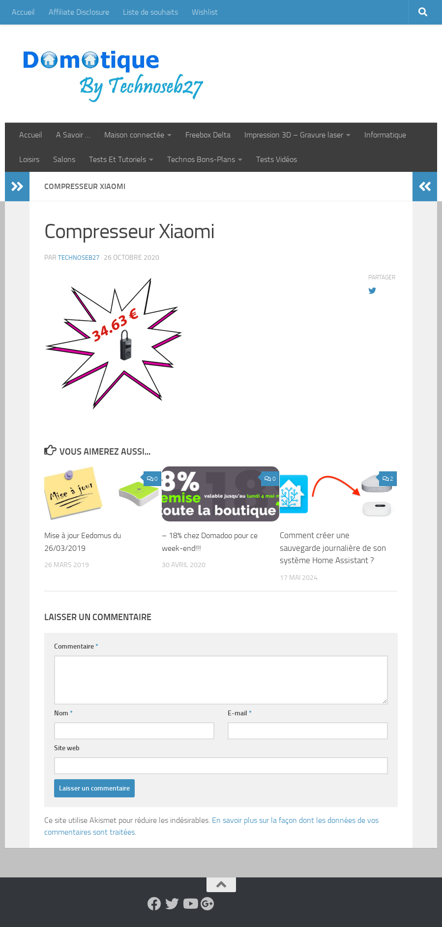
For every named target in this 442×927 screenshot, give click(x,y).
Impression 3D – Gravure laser (293, 134)
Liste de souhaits (150, 12)
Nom (63, 713)
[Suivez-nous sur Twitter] (172, 904)
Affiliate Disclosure (79, 12)
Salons (64, 159)
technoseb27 (80, 257)
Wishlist (205, 12)
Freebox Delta (208, 134)
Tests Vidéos (276, 159)
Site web (67, 748)
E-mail (240, 713)
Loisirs (29, 159)
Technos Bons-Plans (201, 159)
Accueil (23, 12)
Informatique (385, 134)
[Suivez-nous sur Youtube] (190, 904)
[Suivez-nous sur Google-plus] (207, 904)
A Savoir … (73, 134)
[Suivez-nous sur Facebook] (154, 904)
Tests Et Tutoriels (117, 159)
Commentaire (76, 646)
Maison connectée (134, 134)
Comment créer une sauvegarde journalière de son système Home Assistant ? (333, 547)
